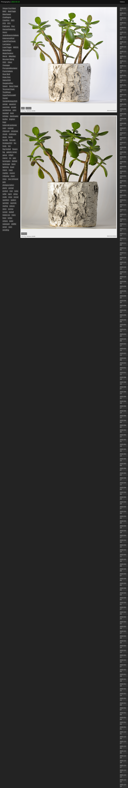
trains (14, 215)
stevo (4, 209)
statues (12, 206)
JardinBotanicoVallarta (10, 35)
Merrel (5, 56)
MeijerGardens (8, 53)
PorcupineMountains (10, 68)
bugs (4, 122)
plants (5, 188)
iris (10, 158)
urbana (5, 221)
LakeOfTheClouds (9, 41)
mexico (12, 173)
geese (5, 155)
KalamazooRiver (8, 38)
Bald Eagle (12, 11)
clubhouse (12, 134)
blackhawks (14, 116)
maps (11, 170)
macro (5, 170)
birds (12, 113)
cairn (4, 128)
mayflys (5, 173)
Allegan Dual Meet (9, 8)
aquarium (12, 104)
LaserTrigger (7, 47)
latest (13, 164)
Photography (5, 2)
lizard (12, 167)
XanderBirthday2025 (10, 101)
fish (9, 146)
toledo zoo (6, 215)
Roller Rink (6, 77)
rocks (16, 191)
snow (10, 197)
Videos (122, 2)
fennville (12, 140)
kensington (6, 161)
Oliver (10, 62)
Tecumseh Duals (8, 89)
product (5, 191)
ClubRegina (7, 17)
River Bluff (6, 74)
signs (10, 194)
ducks (5, 137)
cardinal (10, 128)
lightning (6, 167)
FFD (4, 23)
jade (14, 158)
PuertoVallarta (8, 71)
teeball (11, 212)
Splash (5, 86)
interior (5, 158)
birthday (5, 116)
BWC (4, 11)
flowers (15, 149)
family (10, 137)
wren (10, 227)
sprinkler (6, 203)
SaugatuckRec (8, 83)
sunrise (10, 209)
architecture (7, 110)
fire (15, 143)
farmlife (5, 140)
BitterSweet (7, 14)
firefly (4, 146)
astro (14, 110)
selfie (4, 194)
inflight (11, 155)
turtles (10, 218)
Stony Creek (13, 86)
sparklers (6, 200)
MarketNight (7, 50)
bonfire (5, 119)
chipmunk (6, 131)
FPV (8, 23)
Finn (12, 26)
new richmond (13, 179)
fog (4, 152)
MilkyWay (12, 56)
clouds (5, 134)
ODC (4, 62)
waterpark (6, 224)
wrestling (6, 230)
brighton (12, 119)
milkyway (6, 176)
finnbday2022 (7, 143)
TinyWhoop (7, 92)
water (11, 221)
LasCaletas (7, 44)
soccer (16, 197)
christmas (14, 131)
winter (5, 227)
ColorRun (6, 20)
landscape (6, 164)
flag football (7, 149)
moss (4, 179)
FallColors (6, 26)
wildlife (13, 224)
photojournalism (8, 185)
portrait (11, 188)
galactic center (11, 152)
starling (5, 206)
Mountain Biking (8, 59)
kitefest (14, 161)
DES (12, 20)
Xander (5, 98)
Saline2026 (7, 80)
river (11, 191)
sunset (5, 212)
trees (4, 218)
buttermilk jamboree (10, 125)
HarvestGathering (9, 29)
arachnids (6, 107)
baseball (6, 113)
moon (13, 176)
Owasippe (6, 65)
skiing (15, 194)
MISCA (15, 47)
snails (5, 197)
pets (4, 182)
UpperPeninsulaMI (9, 95)
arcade (13, 107)
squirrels (13, 203)
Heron (5, 32)
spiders (13, 200)
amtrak (5, 104)
